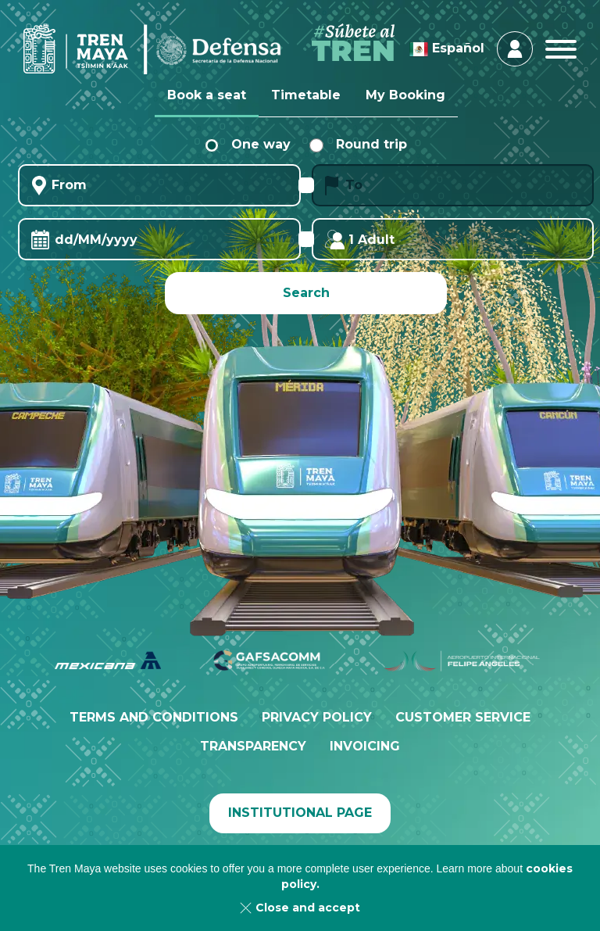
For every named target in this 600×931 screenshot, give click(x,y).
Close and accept (307, 908)
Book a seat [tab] (206, 95)
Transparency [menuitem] (253, 746)
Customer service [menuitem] (462, 717)
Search (306, 292)
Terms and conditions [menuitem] (154, 717)
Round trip (358, 144)
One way (248, 144)
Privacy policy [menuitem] (317, 717)
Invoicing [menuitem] (365, 746)
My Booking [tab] (405, 95)
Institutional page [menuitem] (300, 812)
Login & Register (514, 48)
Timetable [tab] (306, 95)
